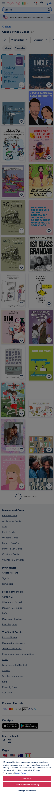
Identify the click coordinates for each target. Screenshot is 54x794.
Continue (27, 778)
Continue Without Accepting (27, 785)
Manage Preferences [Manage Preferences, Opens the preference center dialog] (27, 791)
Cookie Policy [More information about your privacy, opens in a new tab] (20, 773)
